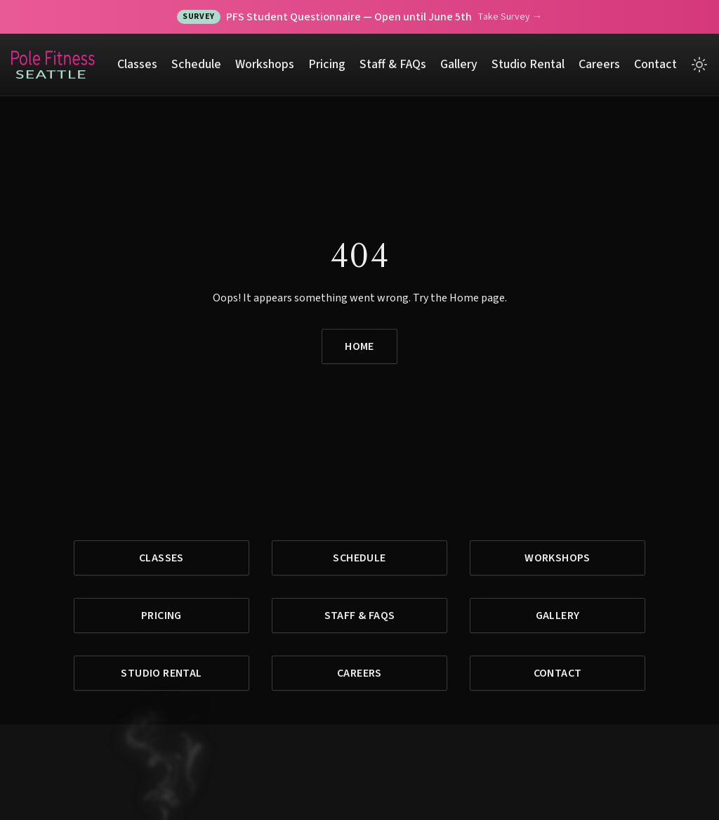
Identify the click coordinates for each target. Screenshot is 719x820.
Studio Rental (528, 64)
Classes (137, 64)
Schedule (196, 64)
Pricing (326, 64)
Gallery (458, 64)
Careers (599, 64)
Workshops (264, 64)
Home (359, 346)
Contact (655, 64)
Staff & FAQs (393, 64)
